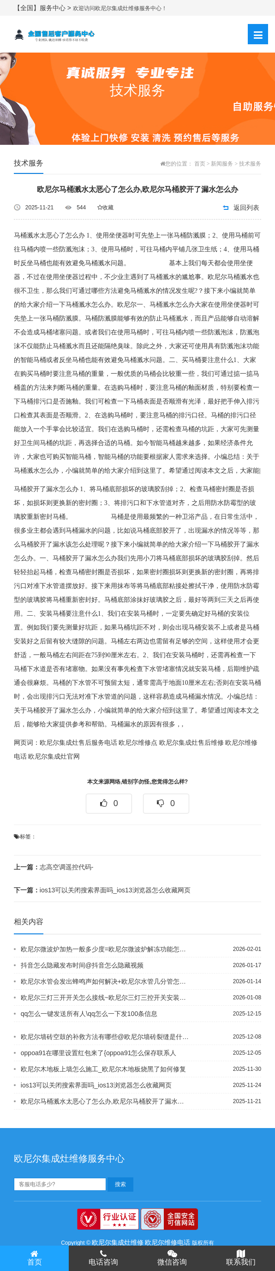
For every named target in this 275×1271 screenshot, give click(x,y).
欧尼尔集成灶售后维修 (191, 742)
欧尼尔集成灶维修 (117, 1242)
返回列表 (246, 207)
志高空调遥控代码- (54, 867)
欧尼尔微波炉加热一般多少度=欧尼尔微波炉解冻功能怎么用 (105, 949)
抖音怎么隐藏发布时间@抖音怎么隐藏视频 (82, 965)
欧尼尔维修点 (138, 742)
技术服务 (250, 163)
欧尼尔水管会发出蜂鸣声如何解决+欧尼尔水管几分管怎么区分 (105, 981)
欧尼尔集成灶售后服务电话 (78, 742)
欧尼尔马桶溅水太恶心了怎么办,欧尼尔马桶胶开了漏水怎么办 (105, 1101)
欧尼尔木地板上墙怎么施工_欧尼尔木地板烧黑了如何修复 (103, 1069)
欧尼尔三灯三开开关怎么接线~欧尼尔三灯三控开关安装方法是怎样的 (105, 997)
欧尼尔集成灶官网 (54, 756)
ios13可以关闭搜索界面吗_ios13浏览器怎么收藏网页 (102, 890)
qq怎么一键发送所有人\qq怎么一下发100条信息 (89, 1013)
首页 (199, 163)
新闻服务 (222, 163)
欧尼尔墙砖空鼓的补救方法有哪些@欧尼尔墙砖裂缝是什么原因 (105, 1036)
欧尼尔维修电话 (167, 1242)
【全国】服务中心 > (43, 8)
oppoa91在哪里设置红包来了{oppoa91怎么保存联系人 (99, 1053)
